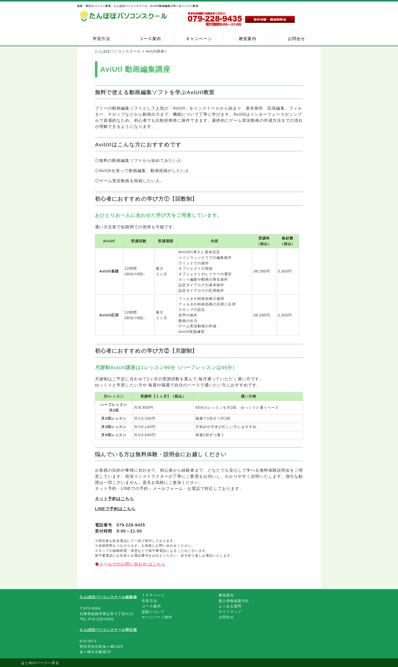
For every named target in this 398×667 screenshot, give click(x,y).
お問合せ (296, 39)
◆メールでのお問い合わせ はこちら (130, 564)
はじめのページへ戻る (40, 663)
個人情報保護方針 (234, 601)
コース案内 (150, 39)
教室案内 (247, 39)
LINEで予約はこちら (115, 509)
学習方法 (101, 39)
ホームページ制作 (157, 617)
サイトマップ (230, 612)
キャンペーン (199, 39)
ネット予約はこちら (114, 499)
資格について (153, 612)
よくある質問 (230, 606)
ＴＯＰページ (153, 595)
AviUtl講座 (155, 51)
